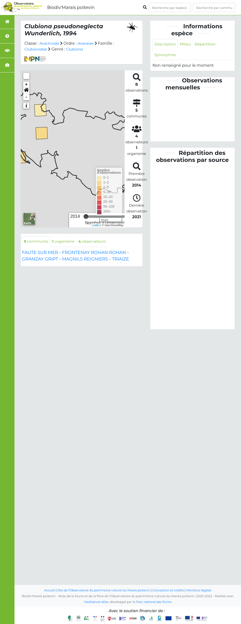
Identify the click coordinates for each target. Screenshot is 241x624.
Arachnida (49, 43)
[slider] (86, 216)
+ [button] (26, 84)
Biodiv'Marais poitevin (70, 7)
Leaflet (96, 225)
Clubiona (76, 49)
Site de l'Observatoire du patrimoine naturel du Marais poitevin (102, 590)
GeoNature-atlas (95, 602)
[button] (26, 91)
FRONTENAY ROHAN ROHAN (94, 252)
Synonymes (166, 55)
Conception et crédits (169, 590)
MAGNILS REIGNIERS (85, 259)
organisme (65, 241)
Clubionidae (36, 49)
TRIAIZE (120, 259)
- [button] (26, 97)
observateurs (95, 241)
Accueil (46, 590)
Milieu (186, 44)
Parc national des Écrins (154, 602)
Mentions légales (202, 590)
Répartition (207, 44)
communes (37, 241)
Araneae (86, 43)
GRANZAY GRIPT (40, 259)
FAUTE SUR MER (40, 252)
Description (166, 44)
